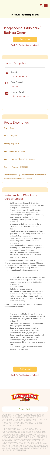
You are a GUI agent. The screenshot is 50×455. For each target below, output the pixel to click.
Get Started (25, 39)
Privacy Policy (25, 409)
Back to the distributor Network (25, 45)
